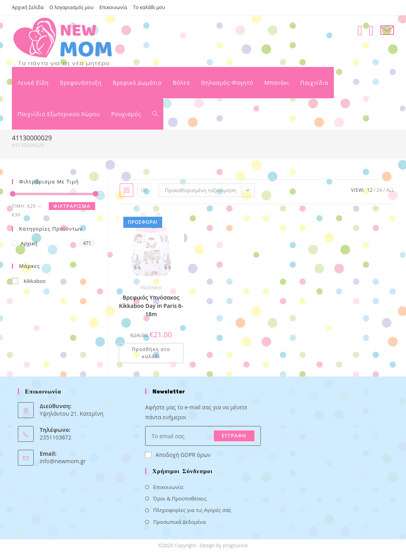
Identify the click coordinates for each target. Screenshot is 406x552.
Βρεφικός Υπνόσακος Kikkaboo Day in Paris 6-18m (151, 306)
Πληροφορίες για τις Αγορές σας (192, 510)
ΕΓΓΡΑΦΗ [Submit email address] (234, 435)
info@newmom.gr (63, 461)
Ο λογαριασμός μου (72, 7)
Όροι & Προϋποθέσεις (180, 498)
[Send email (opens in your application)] (387, 30)
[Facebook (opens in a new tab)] (360, 30)
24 (379, 190)
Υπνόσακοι (151, 287)
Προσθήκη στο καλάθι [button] (151, 353)
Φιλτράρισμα (72, 206)
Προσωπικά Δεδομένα (179, 521)
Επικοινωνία (113, 7)
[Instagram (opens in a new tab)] (371, 30)
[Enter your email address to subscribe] (202, 436)
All (390, 190)
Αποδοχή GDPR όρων (178, 454)
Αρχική (29, 243)
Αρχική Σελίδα (28, 7)
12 (370, 190)
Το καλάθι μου (149, 7)
